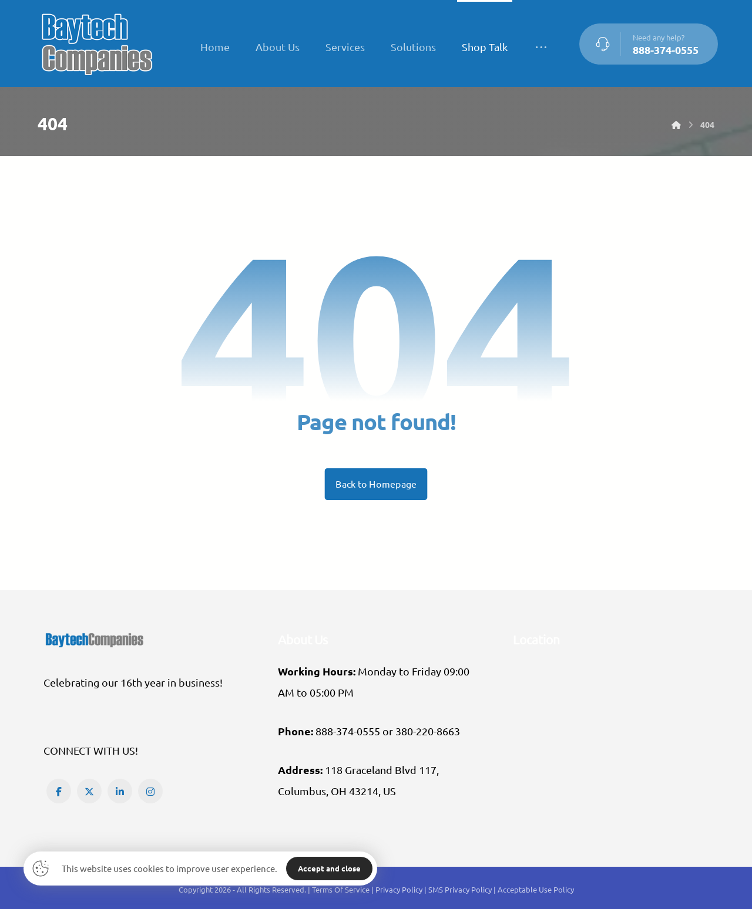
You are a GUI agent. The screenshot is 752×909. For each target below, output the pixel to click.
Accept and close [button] (329, 868)
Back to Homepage (376, 483)
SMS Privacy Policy (460, 889)
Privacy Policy (399, 889)
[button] (58, 791)
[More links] (541, 47)
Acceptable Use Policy (536, 889)
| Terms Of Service (339, 889)
